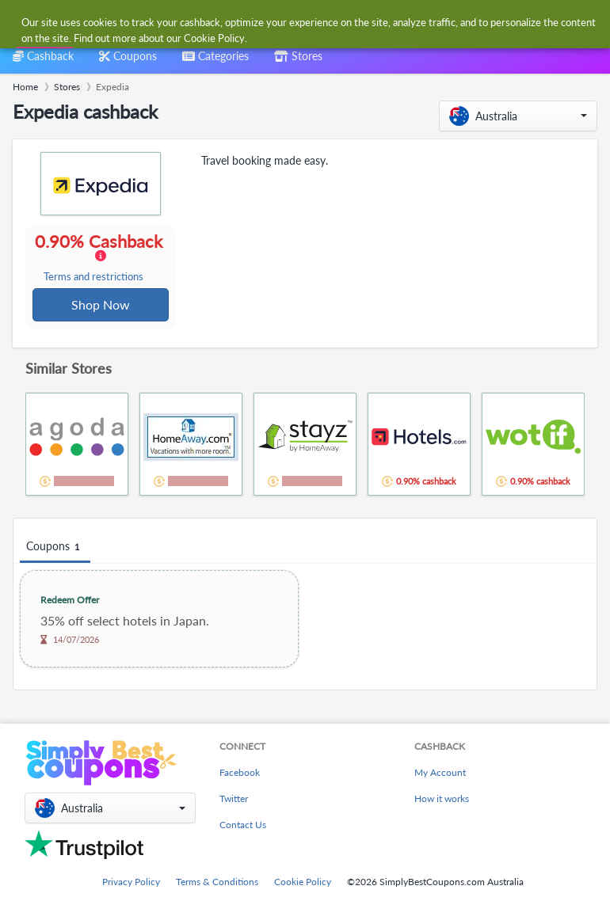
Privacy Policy (131, 882)
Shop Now (101, 305)
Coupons (55, 548)
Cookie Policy (302, 882)
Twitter (233, 798)
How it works (441, 798)
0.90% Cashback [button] (100, 258)
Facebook (239, 772)
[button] (518, 116)
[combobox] (289, 23)
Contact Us (242, 825)
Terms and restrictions (94, 277)
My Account (440, 772)
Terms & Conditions (217, 882)
